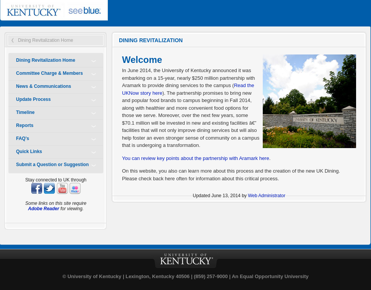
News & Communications (43, 86)
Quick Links (29, 151)
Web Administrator (266, 195)
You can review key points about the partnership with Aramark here (195, 158)
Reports (24, 125)
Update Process (33, 99)
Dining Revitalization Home (45, 40)
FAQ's (22, 138)
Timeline (25, 112)
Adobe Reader (43, 208)
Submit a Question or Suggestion (52, 164)
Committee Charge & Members (49, 73)
